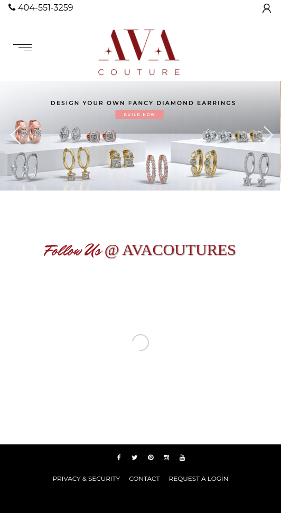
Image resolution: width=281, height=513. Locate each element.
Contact (144, 478)
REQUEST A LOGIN (198, 478)
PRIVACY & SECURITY (86, 478)
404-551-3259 (40, 8)
